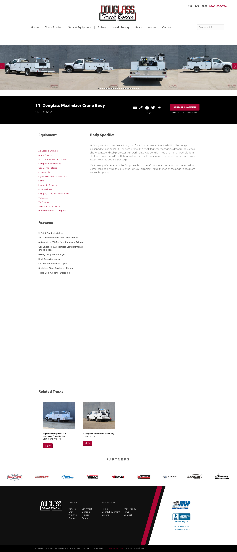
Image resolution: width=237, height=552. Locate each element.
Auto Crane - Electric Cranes (52, 159)
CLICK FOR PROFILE (181, 529)
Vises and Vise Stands (49, 206)
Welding (72, 514)
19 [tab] (136, 88)
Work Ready (121, 27)
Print (148, 113)
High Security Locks (49, 259)
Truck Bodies (53, 27)
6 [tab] (109, 88)
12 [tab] (121, 88)
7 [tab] (111, 88)
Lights (41, 180)
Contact (167, 27)
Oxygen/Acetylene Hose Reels (53, 193)
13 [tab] (124, 88)
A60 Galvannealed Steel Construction (58, 237)
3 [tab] (102, 88)
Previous (2, 66)
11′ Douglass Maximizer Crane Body (98, 434)
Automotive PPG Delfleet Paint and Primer (60, 242)
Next (234, 66)
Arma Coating (45, 155)
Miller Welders (45, 189)
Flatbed (85, 514)
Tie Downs (43, 202)
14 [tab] (126, 88)
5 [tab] (107, 88)
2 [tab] (100, 88)
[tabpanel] (29, 67)
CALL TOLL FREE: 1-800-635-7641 (184, 112)
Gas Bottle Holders (47, 167)
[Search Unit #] (210, 27)
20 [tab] (138, 88)
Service (72, 508)
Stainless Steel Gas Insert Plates (55, 268)
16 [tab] (130, 88)
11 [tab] (119, 88)
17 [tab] (132, 88)
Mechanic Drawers (47, 185)
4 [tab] (105, 88)
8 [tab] (113, 88)
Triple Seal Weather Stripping (54, 272)
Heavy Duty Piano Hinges (51, 254)
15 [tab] (128, 88)
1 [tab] (98, 88)
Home (35, 27)
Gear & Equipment (79, 27)
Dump (85, 518)
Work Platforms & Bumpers (52, 210)
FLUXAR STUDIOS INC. (115, 548)
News (138, 27)
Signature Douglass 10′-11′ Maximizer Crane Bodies (54, 435)
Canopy (86, 511)
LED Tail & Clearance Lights (52, 263)
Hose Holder (44, 172)
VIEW (48, 445)
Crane (71, 511)
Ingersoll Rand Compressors (52, 176)
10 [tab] (117, 88)
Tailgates (43, 198)
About (152, 27)
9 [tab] (115, 88)
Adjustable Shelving (48, 150)
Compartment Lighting (49, 163)
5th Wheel (87, 508)
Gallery (102, 27)
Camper (72, 518)
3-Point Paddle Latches (50, 233)
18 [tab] (134, 88)
